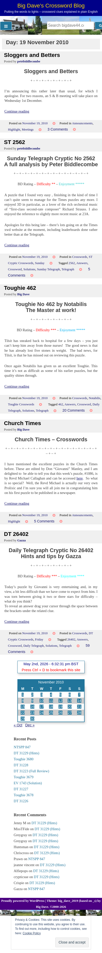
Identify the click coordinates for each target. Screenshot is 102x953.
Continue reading (16, 111)
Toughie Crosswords (21, 404)
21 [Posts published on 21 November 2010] (79, 707)
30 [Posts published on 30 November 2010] (32, 719)
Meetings (28, 129)
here (80, 478)
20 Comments (73, 410)
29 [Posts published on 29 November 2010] (23, 719)
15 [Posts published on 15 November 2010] (23, 707)
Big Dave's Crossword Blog (51, 5)
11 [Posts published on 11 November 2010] (51, 701)
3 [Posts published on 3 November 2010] (42, 695)
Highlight (14, 129)
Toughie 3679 (23, 777)
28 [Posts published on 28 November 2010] (79, 713)
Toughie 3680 (23, 759)
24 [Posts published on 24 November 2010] (42, 713)
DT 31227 (21, 789)
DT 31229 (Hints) (26, 753)
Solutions (29, 269)
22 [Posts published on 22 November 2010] (23, 713)
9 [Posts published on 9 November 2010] (32, 701)
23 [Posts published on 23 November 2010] (32, 713)
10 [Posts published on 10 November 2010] (42, 701)
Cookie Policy (32, 933)
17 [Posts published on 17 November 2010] (42, 707)
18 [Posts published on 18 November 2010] (51, 707)
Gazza (21, 540)
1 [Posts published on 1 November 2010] (23, 695)
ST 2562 (14, 142)
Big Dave (23, 294)
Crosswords (79, 257)
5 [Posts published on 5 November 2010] (60, 695)
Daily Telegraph (33, 645)
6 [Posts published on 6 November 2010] (70, 695)
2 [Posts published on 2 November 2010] (32, 695)
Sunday (39, 263)
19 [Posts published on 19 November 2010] (60, 707)
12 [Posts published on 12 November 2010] (60, 701)
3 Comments (58, 129)
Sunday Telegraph (48, 269)
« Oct (18, 725)
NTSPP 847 (22, 747)
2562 (72, 263)
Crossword (15, 269)
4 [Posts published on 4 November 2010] (51, 695)
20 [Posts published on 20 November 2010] (70, 707)
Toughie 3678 (23, 795)
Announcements (82, 123)
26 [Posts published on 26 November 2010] (60, 713)
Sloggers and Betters (32, 55)
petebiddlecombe (28, 61)
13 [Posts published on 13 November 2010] (70, 701)
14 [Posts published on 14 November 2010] (79, 701)
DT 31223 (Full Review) (31, 771)
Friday (39, 639)
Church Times (22, 423)
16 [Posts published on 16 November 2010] (32, 707)
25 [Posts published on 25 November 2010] (51, 713)
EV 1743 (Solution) (28, 783)
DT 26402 (16, 534)
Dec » (30, 725)
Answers (82, 263)
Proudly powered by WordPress (23, 901)
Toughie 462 (20, 288)
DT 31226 (21, 801)
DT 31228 (21, 765)
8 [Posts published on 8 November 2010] (23, 701)
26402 (71, 639)
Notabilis (95, 398)
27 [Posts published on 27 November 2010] (70, 713)
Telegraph (67, 269)
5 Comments (44, 521)
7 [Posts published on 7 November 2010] (79, 695)
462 (60, 404)
